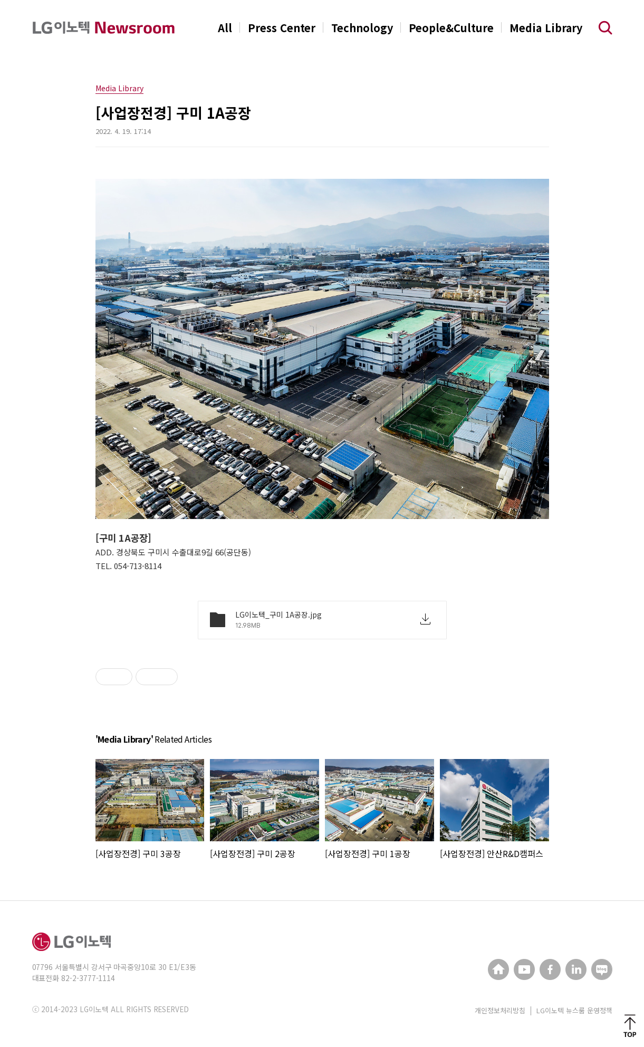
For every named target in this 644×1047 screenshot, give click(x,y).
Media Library (546, 27)
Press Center (281, 27)
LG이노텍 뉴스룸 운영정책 (574, 1010)
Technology (362, 27)
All (225, 27)
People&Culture (451, 27)
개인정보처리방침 (500, 1010)
